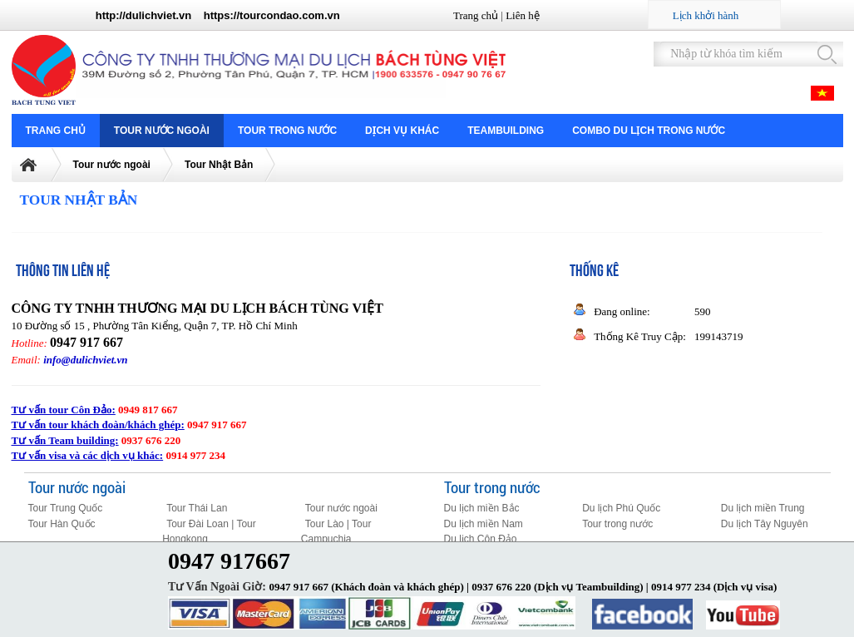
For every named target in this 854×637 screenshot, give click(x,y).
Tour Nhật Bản (219, 164)
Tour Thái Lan (196, 508)
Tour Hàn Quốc (62, 524)
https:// (221, 15)
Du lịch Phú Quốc (621, 508)
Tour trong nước (287, 130)
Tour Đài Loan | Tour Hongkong (209, 532)
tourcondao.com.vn (289, 15)
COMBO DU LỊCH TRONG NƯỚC (648, 130)
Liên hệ (523, 15)
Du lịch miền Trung (763, 508)
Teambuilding (505, 130)
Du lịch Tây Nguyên (764, 524)
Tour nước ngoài (162, 130)
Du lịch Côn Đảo (480, 539)
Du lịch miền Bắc (482, 508)
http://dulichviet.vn (144, 15)
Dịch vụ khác (402, 130)
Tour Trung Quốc (65, 508)
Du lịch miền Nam (483, 524)
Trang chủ (475, 15)
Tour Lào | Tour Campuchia (336, 532)
